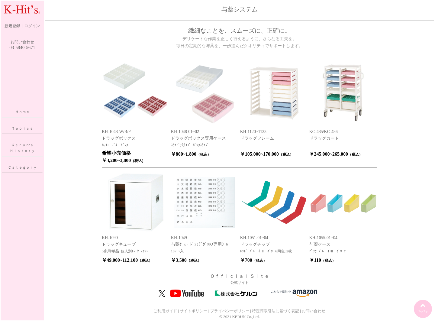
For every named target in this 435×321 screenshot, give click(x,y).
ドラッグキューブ (119, 244)
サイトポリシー (193, 311)
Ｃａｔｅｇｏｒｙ (22, 167)
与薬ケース (319, 244)
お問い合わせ (22, 42)
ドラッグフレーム (257, 138)
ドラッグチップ (255, 244)
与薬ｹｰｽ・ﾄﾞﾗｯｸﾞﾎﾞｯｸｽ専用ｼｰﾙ (199, 244)
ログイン (32, 26)
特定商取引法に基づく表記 (275, 311)
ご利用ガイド (165, 311)
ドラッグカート (324, 138)
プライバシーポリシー (230, 311)
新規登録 (12, 26)
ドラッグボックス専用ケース (198, 138)
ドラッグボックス (119, 138)
